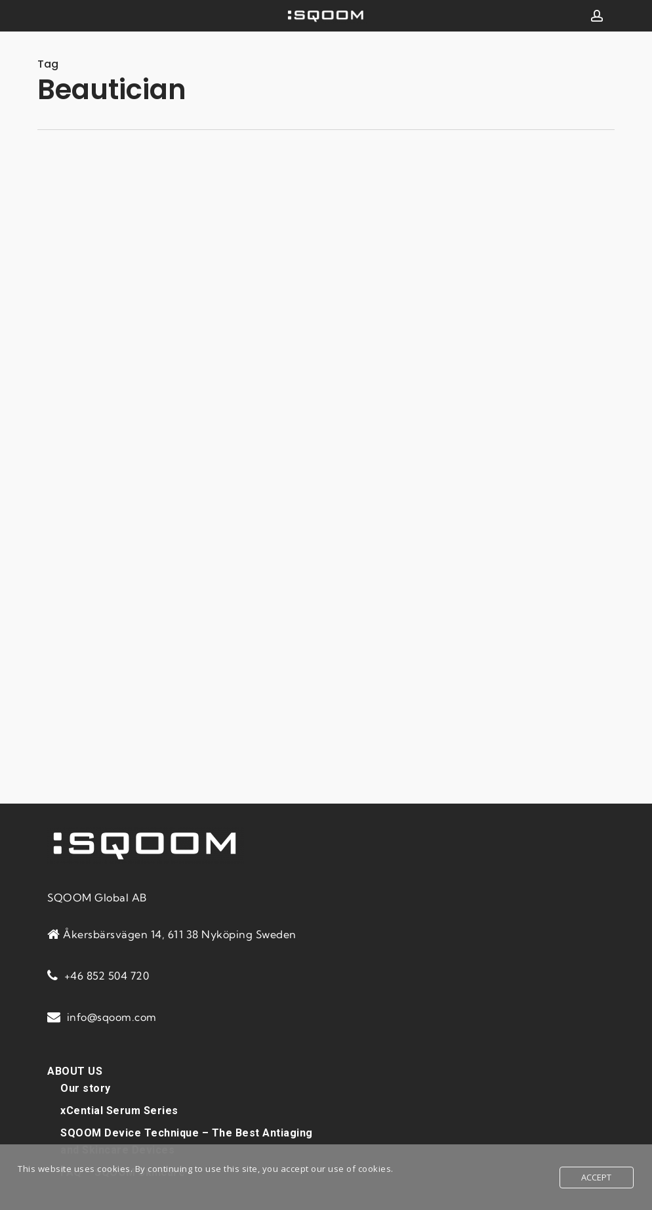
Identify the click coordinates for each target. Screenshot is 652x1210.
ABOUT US (74, 1071)
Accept (596, 1177)
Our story (85, 1088)
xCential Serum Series (119, 1110)
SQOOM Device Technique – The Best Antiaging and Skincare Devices (186, 1141)
